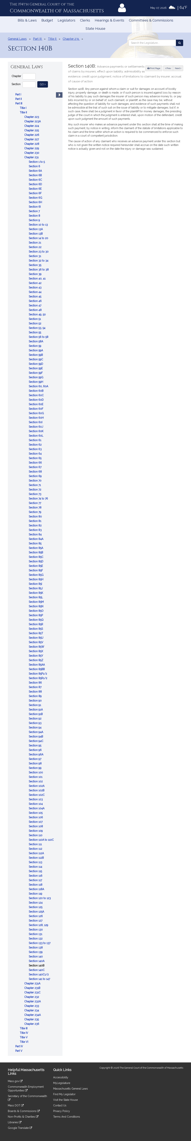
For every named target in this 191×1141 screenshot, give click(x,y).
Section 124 (36, 902)
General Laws (17, 39)
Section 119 (36, 893)
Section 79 (35, 512)
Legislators (66, 20)
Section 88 (36, 691)
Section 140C (37, 970)
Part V (19, 1051)
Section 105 (36, 813)
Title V (24, 1037)
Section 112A (37, 853)
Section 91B (36, 714)
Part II (18, 99)
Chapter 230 (32, 153)
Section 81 (35, 521)
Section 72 (35, 489)
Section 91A (36, 709)
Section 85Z (36, 660)
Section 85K (36, 593)
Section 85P (36, 615)
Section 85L (36, 597)
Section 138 (36, 947)
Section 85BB (37, 669)
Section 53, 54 (37, 328)
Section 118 (36, 884)
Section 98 (35, 763)
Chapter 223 (32, 117)
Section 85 (35, 543)
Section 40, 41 (37, 278)
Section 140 (36, 956)
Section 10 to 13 (38, 224)
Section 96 (35, 750)
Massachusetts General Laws (70, 1088)
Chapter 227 (32, 139)
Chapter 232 (32, 997)
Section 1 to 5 (37, 162)
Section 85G (36, 575)
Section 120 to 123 (40, 898)
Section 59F (36, 373)
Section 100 (36, 772)
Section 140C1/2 (39, 974)
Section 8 (35, 215)
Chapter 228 (32, 144)
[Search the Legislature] (179, 43)
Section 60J (36, 426)
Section (16, 84)
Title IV (24, 1033)
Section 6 (35, 166)
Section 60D (36, 400)
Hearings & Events (109, 20)
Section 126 (36, 916)
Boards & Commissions (24, 1111)
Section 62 (35, 444)
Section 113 (36, 862)
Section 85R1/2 (38, 678)
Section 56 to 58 (39, 337)
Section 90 (35, 700)
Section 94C (36, 741)
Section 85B (36, 552)
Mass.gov (15, 1081)
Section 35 (35, 265)
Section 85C (36, 557)
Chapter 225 (32, 130)
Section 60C (36, 395)
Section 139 (36, 952)
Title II (24, 112)
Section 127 (36, 920)
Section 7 (34, 211)
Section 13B (36, 233)
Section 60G (37, 413)
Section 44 (35, 292)
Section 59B (36, 355)
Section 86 (36, 682)
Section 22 (35, 247)
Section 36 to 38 (39, 269)
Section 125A (37, 911)
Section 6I (35, 206)
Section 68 (36, 471)
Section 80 (36, 516)
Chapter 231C (32, 992)
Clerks (85, 20)
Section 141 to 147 (40, 979)
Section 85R (36, 624)
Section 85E (36, 566)
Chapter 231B (32, 988)
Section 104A (37, 808)
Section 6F (35, 193)
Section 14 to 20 (39, 238)
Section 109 (36, 831)
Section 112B (37, 858)
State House (95, 28)
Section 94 (35, 727)
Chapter (16, 76)
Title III (24, 1028)
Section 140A (37, 961)
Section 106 (36, 817)
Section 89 (35, 696)
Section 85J (36, 588)
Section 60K (36, 431)
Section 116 (36, 875)
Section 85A (36, 548)
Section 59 (35, 346)
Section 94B (36, 736)
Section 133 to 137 (40, 943)
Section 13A (36, 229)
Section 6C (36, 180)
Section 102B (37, 790)
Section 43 (35, 287)
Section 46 (35, 301)
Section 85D (36, 561)
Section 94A (36, 732)
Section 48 (35, 310)
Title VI (24, 1042)
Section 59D (36, 364)
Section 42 (35, 283)
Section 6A (36, 171)
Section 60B (36, 391)
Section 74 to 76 (39, 498)
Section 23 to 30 (39, 251)
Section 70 (35, 480)
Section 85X (36, 651)
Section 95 (35, 745)
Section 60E (36, 404)
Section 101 (36, 777)
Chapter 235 (32, 1019)
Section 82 (35, 525)
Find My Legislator (64, 1094)
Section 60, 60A (39, 386)
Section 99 (35, 768)
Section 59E (36, 368)
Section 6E (35, 189)
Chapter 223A (32, 121)
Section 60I (36, 422)
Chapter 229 (32, 148)
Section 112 (36, 849)
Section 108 (36, 826)
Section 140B (37, 965)
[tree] (35, 572)
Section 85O (36, 611)
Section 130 (36, 929)
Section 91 (35, 705)
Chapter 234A (32, 1015)
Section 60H (36, 418)
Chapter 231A (32, 983)
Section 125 (36, 907)
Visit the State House (65, 1099)
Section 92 (35, 718)
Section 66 (36, 462)
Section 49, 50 (37, 314)
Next (178, 68)
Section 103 (36, 799)
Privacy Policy (61, 1111)
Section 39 (35, 274)
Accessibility (60, 1077)
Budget (47, 20)
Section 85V (36, 642)
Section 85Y (36, 655)
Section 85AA (37, 664)
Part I (18, 94)
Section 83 (35, 530)
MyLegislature (61, 1083)
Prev (169, 68)
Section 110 (36, 835)
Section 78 (35, 507)
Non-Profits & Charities (23, 1116)
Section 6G (36, 197)
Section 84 (35, 534)
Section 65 (35, 458)
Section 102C (37, 795)
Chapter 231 (31, 157)
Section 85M (36, 602)
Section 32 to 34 (39, 260)
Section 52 (35, 323)
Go (44, 84)
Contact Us (59, 1105)
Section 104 (36, 804)
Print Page (153, 68)
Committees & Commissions (151, 20)
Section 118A (37, 889)
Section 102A (37, 786)
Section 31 (35, 256)
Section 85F (36, 570)
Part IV (19, 1046)
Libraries (14, 1122)
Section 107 (36, 822)
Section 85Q (36, 620)
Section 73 (35, 494)
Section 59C (36, 359)
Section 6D (36, 184)
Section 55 (35, 332)
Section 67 (35, 467)
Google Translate (20, 1127)
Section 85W (37, 646)
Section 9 (35, 220)
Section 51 (35, 319)
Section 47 (35, 305)
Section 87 (35, 687)
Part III (19, 103)
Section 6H (36, 202)
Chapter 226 (32, 135)
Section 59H (36, 382)
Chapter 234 (32, 1010)
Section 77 (35, 503)
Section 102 (36, 781)
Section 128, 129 (39, 925)
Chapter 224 (32, 126)
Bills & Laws (27, 20)
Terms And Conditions (66, 1116)
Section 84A (36, 539)
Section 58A (36, 341)
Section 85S (36, 629)
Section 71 (35, 485)
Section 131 (36, 934)
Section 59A (36, 350)
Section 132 (36, 938)
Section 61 (35, 440)
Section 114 (36, 866)
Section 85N (36, 606)
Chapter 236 (32, 1024)
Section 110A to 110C (41, 840)
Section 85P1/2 (38, 673)
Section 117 (36, 880)
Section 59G (36, 377)
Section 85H (36, 579)
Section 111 (36, 844)
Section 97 (35, 759)
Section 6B (36, 175)
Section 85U (36, 638)
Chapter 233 (32, 1006)
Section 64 (35, 453)
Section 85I (36, 584)
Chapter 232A (32, 1001)
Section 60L (36, 435)
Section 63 (35, 449)
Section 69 (35, 476)
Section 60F (36, 409)
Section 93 (35, 723)
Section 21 (35, 242)
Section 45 (35, 296)
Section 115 (36, 871)
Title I (23, 108)
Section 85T (36, 633)
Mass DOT (16, 1105)
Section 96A (36, 754)
